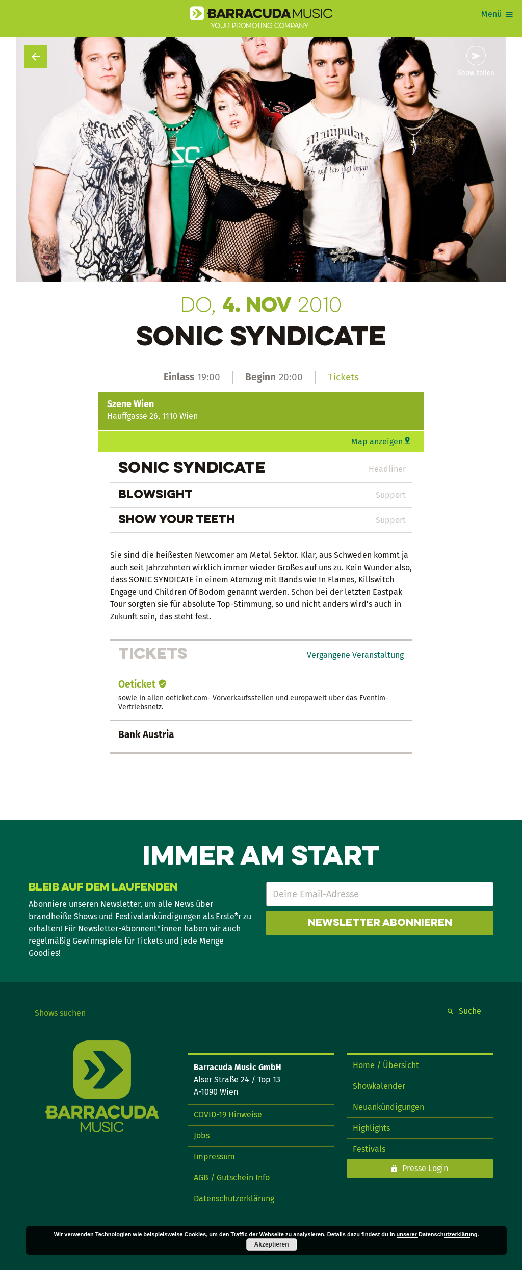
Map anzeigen (377, 441)
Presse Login (425, 1168)
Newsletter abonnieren (380, 923)
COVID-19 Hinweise (228, 1115)
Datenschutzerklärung (234, 1198)
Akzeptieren (271, 1244)
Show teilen (476, 73)
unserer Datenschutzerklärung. (438, 1234)
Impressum (214, 1156)
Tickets (343, 377)
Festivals (369, 1149)
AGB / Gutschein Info (232, 1177)
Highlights (371, 1128)
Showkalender (379, 1086)
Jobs (202, 1135)
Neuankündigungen (388, 1107)
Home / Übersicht (386, 1065)
